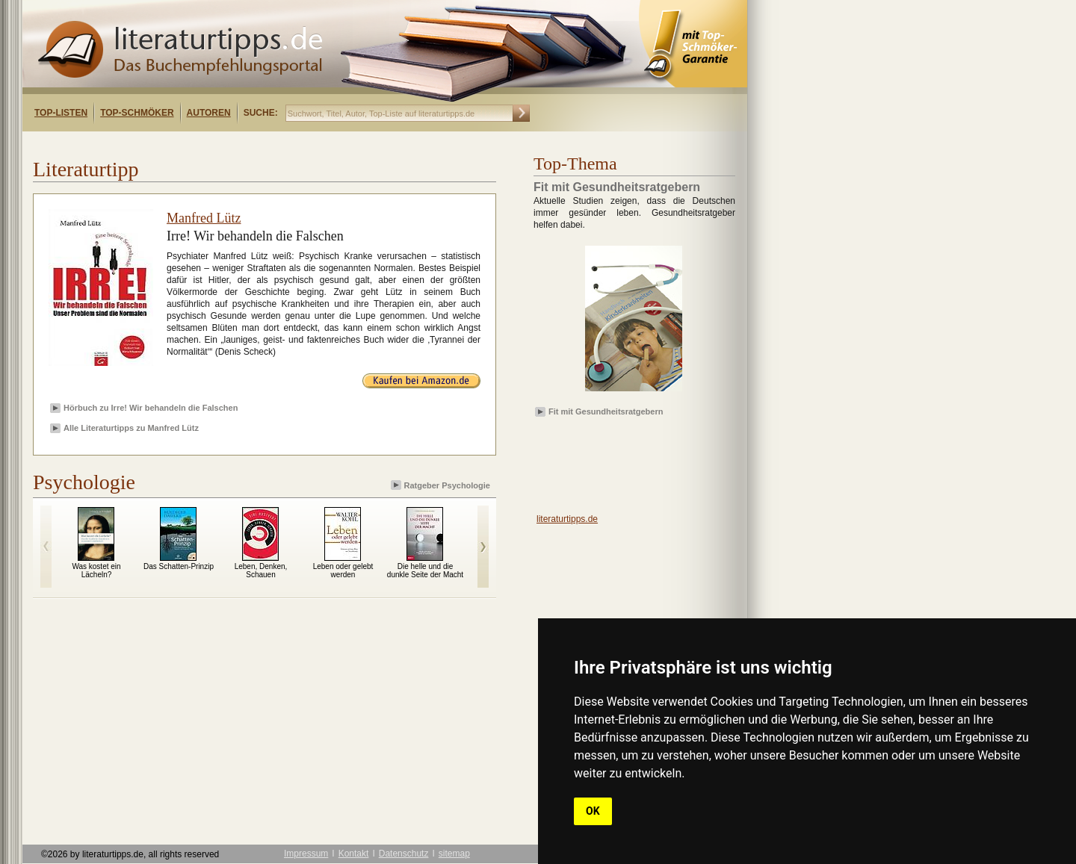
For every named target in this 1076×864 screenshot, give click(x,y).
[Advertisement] (215, 144)
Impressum (306, 853)
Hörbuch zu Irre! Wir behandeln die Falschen (151, 407)
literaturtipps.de (567, 519)
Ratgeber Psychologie (441, 485)
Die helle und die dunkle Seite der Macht (425, 570)
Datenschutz (404, 853)
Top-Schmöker (136, 113)
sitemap (454, 853)
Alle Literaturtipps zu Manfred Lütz (131, 427)
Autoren (209, 113)
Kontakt (353, 853)
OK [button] (593, 811)
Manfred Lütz (204, 218)
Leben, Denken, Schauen (261, 570)
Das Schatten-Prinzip (178, 566)
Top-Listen (60, 113)
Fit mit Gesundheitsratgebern (605, 411)
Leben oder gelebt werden (343, 570)
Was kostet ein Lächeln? (96, 570)
